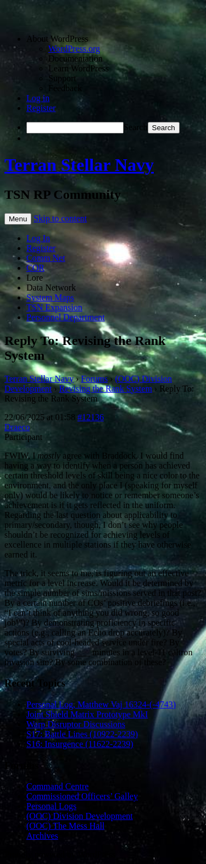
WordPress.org (74, 48)
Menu (18, 219)
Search (136, 127)
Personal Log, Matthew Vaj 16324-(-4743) (101, 704)
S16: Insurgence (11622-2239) (79, 744)
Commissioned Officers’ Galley (82, 796)
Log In (38, 238)
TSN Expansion (54, 307)
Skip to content (60, 218)
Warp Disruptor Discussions (75, 724)
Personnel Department (65, 317)
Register (40, 108)
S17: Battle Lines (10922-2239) (82, 734)
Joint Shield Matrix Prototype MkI (87, 714)
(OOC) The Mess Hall (65, 825)
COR (35, 267)
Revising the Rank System (105, 388)
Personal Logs (51, 806)
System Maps (50, 297)
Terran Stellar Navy (79, 165)
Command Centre (57, 786)
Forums (94, 378)
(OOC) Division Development (79, 816)
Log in (37, 98)
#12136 (90, 417)
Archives (42, 835)
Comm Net (45, 258)
